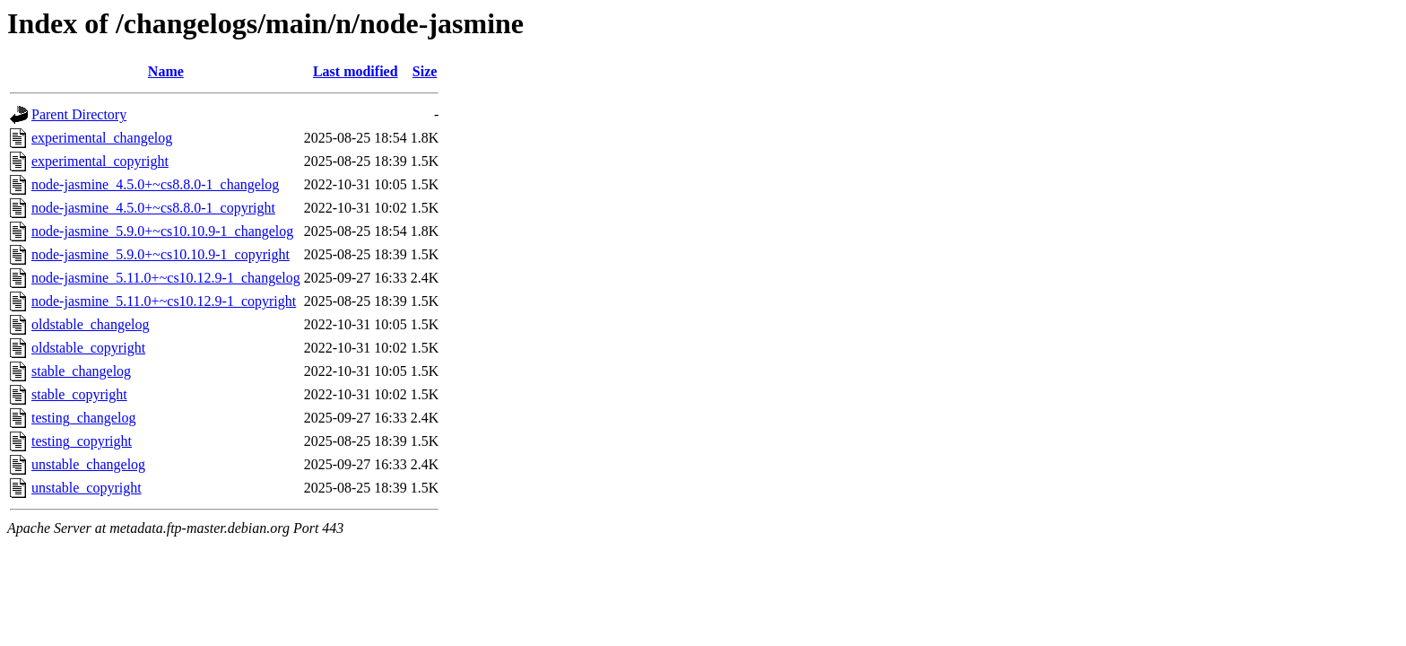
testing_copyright (81, 441)
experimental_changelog (101, 137)
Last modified (355, 71)
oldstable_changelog (90, 324)
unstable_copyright (86, 487)
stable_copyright (79, 394)
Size (425, 71)
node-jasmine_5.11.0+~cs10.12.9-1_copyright (163, 301)
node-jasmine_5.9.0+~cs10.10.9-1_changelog (162, 231)
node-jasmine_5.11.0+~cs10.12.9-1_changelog (165, 277)
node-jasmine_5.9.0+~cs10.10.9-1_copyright (160, 254)
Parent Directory (78, 114)
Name (166, 71)
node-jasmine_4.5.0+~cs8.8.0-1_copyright (153, 207)
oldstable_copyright (88, 347)
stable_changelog (81, 371)
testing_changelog (83, 417)
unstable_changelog (88, 464)
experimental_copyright (100, 161)
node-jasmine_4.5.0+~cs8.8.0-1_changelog (155, 184)
